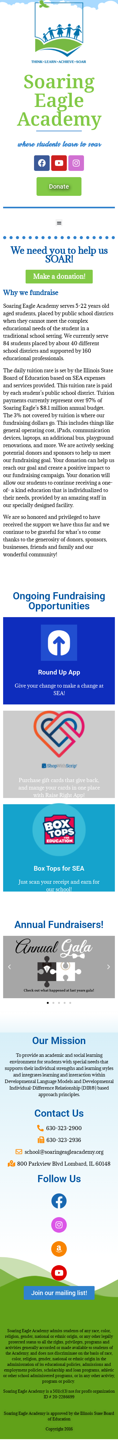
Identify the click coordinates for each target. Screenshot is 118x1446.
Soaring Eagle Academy (59, 99)
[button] (59, 222)
